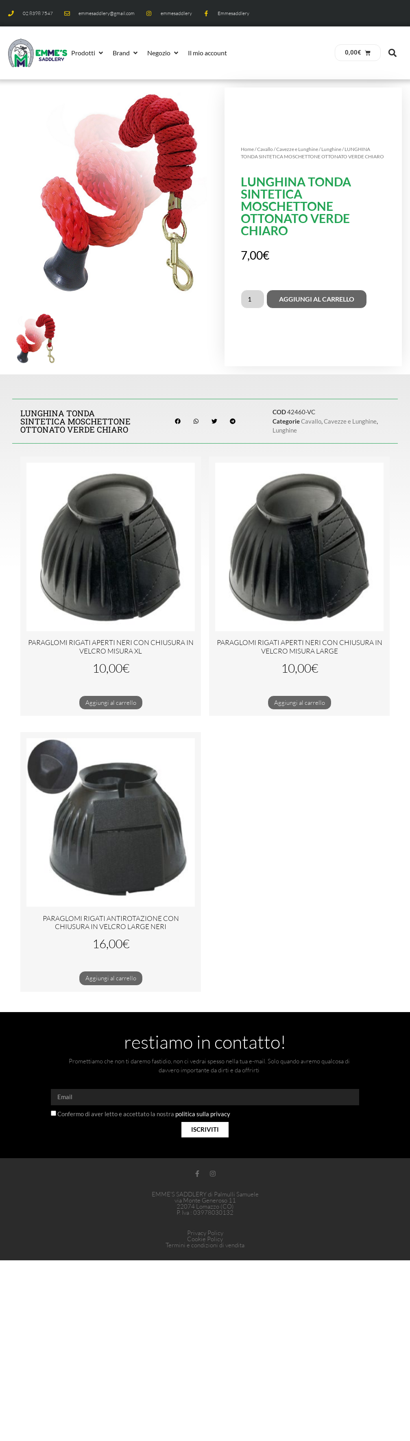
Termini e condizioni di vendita (205, 1245)
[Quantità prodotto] (252, 299)
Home (247, 149)
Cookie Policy (205, 1239)
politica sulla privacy (202, 1113)
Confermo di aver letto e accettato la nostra (143, 1113)
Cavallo (265, 149)
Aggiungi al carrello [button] (110, 702)
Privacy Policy (205, 1233)
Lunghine (331, 149)
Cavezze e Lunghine (297, 149)
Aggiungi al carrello (316, 299)
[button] (88, 53)
